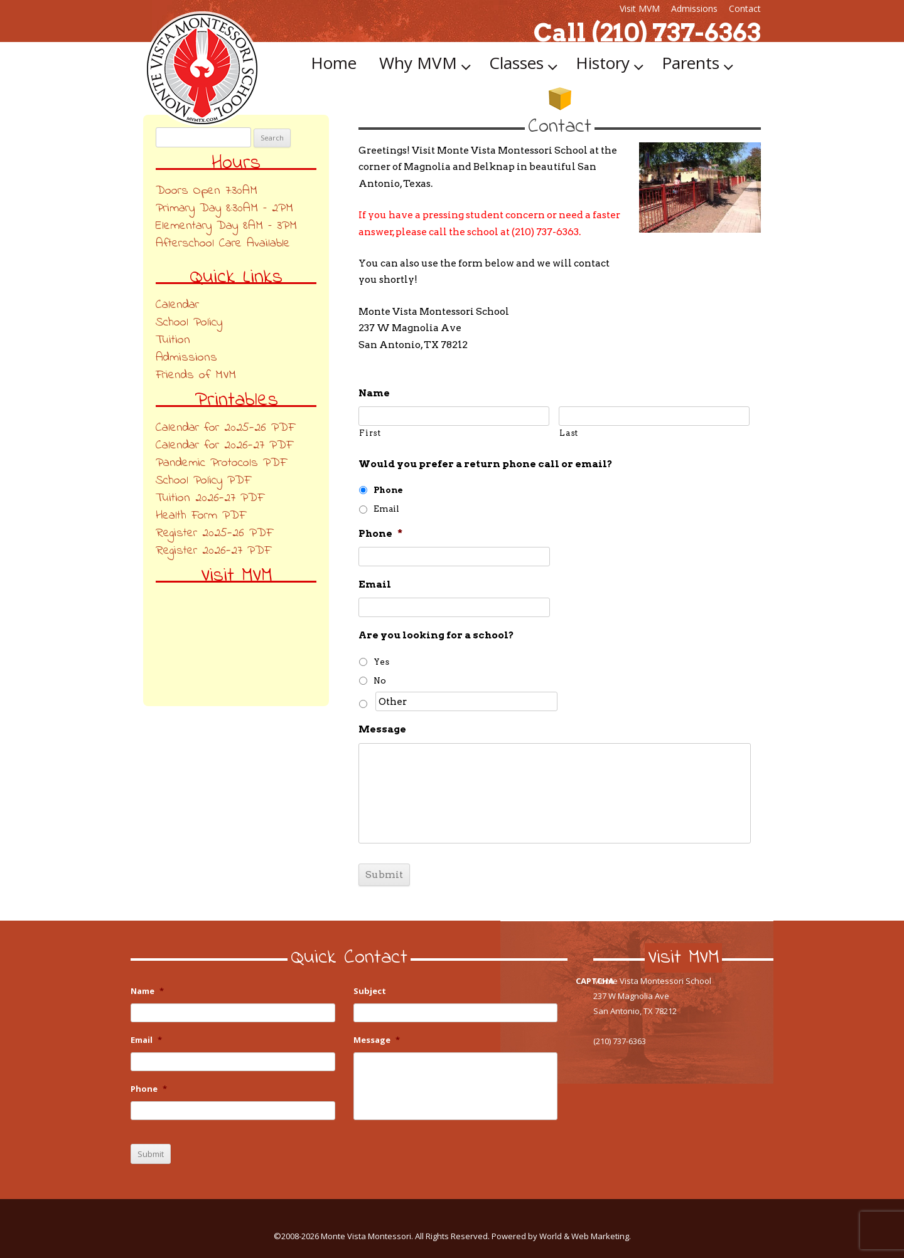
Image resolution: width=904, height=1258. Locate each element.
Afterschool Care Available (223, 244)
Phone (388, 490)
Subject (369, 991)
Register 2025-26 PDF (214, 533)
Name (374, 393)
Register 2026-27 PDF (213, 551)
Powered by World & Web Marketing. (561, 1236)
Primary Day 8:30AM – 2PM (224, 208)
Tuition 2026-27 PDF (210, 498)
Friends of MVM (196, 375)
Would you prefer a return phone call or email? (485, 464)
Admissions (694, 8)
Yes (381, 662)
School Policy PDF (203, 481)
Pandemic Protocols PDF (221, 463)
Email (386, 509)
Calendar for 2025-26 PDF (225, 428)
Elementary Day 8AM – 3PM (226, 226)
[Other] (466, 701)
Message (382, 729)
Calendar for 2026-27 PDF (224, 445)
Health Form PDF (200, 516)
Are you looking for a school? (436, 635)
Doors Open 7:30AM (206, 191)
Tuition (173, 340)
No (380, 680)
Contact (745, 8)
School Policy (189, 323)
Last (568, 433)
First (369, 433)
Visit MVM (640, 8)
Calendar (177, 305)
